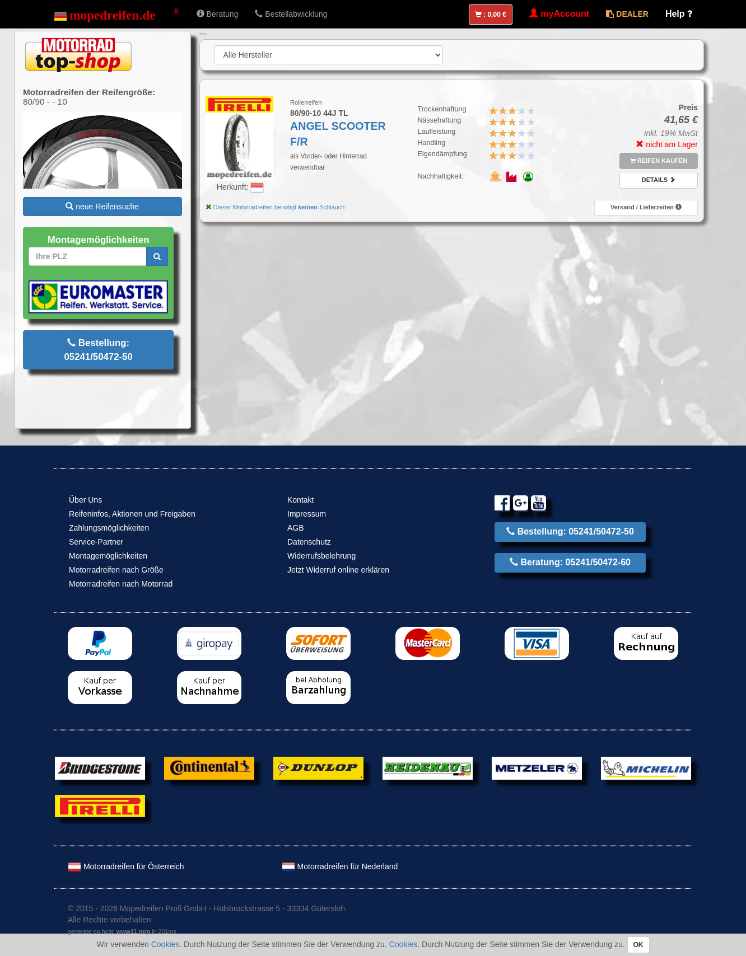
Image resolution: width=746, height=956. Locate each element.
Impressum (306, 513)
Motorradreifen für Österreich (126, 866)
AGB (295, 527)
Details (658, 179)
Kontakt (300, 499)
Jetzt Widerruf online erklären (338, 569)
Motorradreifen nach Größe (116, 569)
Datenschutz (309, 541)
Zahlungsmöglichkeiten (109, 527)
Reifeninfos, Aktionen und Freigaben (132, 513)
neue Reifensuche (102, 206)
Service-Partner (96, 541)
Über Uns (85, 499)
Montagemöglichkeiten (108, 555)
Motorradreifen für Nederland (340, 866)
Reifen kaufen (658, 160)
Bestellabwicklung (291, 14)
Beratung (218, 14)
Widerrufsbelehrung (321, 555)
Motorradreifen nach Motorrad (120, 583)
